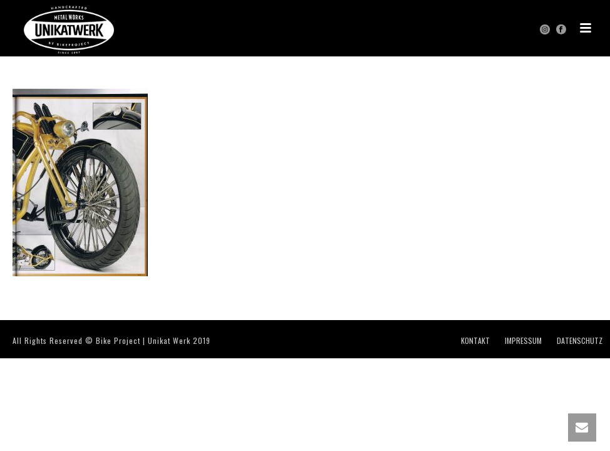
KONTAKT (475, 341)
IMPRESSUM (523, 341)
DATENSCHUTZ (579, 341)
